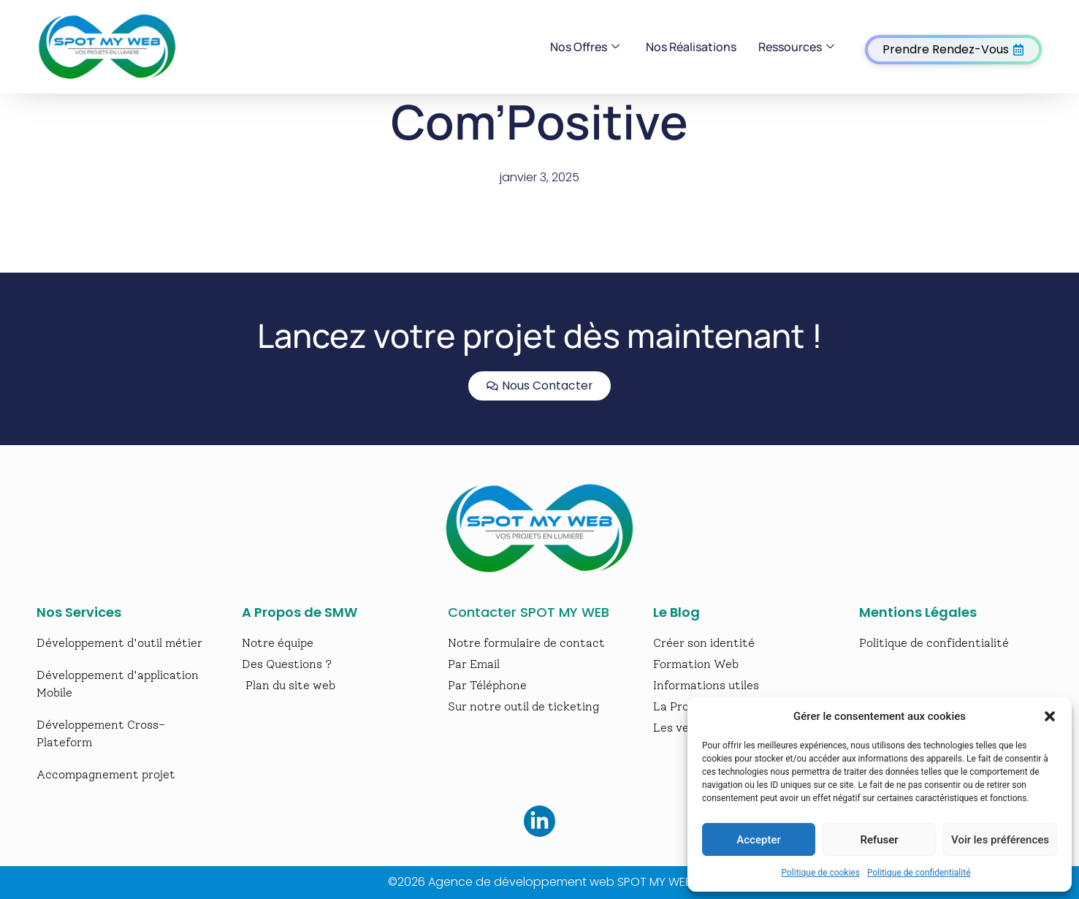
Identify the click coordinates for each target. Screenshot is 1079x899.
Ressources (796, 47)
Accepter (758, 839)
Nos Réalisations (691, 47)
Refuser (879, 839)
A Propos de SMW (299, 612)
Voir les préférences (1000, 839)
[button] (1049, 716)
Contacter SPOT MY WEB (528, 612)
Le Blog (676, 612)
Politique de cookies (821, 873)
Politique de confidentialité (919, 873)
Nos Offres (584, 47)
